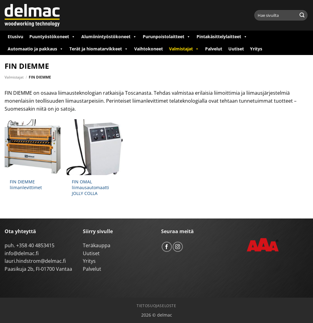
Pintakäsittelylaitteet (222, 37)
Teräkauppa (96, 245)
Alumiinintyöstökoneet (109, 37)
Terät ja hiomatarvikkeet (98, 49)
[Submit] (302, 15)
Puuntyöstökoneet (52, 37)
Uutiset (236, 49)
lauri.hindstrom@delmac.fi (35, 261)
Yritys (256, 49)
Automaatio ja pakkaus (35, 49)
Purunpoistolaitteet (166, 37)
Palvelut (213, 49)
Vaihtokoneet (148, 49)
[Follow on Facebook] (167, 247)
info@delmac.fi (22, 253)
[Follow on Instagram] (178, 247)
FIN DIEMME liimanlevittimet (26, 184)
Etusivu (15, 36)
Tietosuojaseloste (156, 305)
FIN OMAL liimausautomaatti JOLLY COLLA (90, 187)
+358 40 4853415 (35, 245)
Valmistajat (184, 49)
